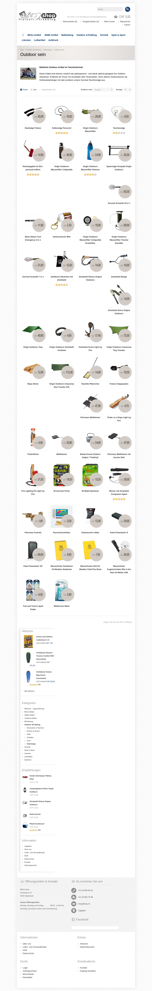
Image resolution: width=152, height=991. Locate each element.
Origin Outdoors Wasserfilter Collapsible (61, 168)
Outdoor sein (59, 50)
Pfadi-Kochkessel (37, 824)
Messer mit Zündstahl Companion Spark (119, 492)
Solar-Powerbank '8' (119, 532)
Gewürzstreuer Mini (61, 237)
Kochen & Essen (33, 731)
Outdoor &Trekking (86, 35)
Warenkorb (125, 21)
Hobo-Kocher (35, 814)
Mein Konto (109, 21)
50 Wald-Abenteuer (90, 491)
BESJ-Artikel (34, 35)
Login (25, 968)
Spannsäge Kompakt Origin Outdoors (118, 168)
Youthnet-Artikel (30, 718)
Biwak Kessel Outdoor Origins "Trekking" (90, 456)
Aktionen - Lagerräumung (34, 709)
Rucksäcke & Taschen (35, 728)
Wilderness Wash (62, 606)
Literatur (26, 40)
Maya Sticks (33, 384)
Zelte (29, 734)
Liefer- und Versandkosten (34, 852)
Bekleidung (67, 35)
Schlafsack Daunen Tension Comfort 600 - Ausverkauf (45, 656)
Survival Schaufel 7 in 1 (33, 277)
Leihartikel (39, 40)
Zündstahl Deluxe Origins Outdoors (90, 278)
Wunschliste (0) (70, 21)
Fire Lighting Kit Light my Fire (32, 492)
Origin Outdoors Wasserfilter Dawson (90, 168)
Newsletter (27, 977)
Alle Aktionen (29, 691)
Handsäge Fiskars (33, 128)
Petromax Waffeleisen (90, 417)
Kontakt (27, 862)
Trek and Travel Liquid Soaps (33, 607)
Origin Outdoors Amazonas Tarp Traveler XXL (61, 385)
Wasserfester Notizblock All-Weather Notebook (62, 567)
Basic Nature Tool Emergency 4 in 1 (33, 238)
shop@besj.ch (84, 904)
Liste (33, 89)
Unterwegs (47, 50)
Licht (28, 741)
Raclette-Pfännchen (90, 384)
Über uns (28, 849)
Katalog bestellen (88, 971)
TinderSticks (33, 454)
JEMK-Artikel (51, 35)
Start (22, 50)
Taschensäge (119, 128)
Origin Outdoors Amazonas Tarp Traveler (119, 348)
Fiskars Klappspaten (119, 384)
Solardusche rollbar (90, 532)
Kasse (127, 25)
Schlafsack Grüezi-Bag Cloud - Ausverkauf (44, 675)
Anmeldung (84, 17)
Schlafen (30, 737)
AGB (26, 856)
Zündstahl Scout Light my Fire (90, 348)
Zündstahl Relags (119, 277)
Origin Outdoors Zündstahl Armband (61, 348)
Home (23, 35)
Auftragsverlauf (29, 971)
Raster (24, 89)
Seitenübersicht (30, 865)
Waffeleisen (61, 454)
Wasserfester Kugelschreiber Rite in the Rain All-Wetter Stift (119, 569)
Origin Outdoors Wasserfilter (90, 129)
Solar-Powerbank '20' (33, 566)
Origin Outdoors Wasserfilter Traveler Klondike (119, 240)
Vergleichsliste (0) (91, 21)
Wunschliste (28, 974)
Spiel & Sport (118, 35)
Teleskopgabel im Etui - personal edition (32, 168)
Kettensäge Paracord (61, 128)
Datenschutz (29, 859)
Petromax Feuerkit (33, 532)
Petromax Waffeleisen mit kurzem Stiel (119, 456)
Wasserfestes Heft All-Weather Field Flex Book (90, 567)
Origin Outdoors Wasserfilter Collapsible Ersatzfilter (90, 240)
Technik (104, 35)
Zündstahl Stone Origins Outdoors (119, 312)
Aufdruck (53, 40)
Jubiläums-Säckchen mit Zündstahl (62, 278)
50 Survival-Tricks (62, 491)
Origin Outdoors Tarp (33, 347)
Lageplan (28, 846)
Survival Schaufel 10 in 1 (119, 203)
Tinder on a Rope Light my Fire (119, 419)
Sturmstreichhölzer (61, 532)
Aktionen (84, 944)
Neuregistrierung (99, 17)
